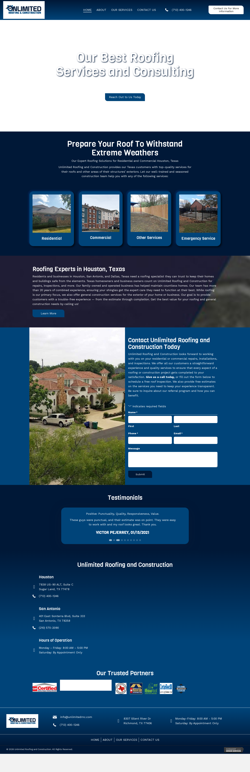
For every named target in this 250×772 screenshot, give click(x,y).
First (131, 426)
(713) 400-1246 (49, 596)
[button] (226, 10)
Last (176, 426)
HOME (95, 739)
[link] (87, 10)
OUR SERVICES (126, 739)
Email (178, 433)
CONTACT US (149, 739)
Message (134, 448)
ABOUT (108, 739)
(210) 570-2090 (49, 627)
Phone (133, 433)
